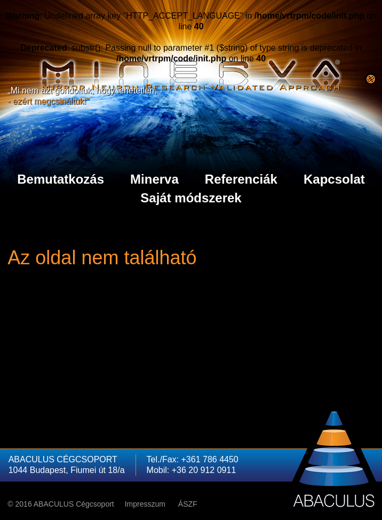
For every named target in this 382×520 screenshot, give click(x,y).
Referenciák (241, 179)
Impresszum (145, 504)
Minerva (154, 179)
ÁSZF (187, 504)
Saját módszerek (190, 198)
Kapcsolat (334, 179)
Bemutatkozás (60, 179)
